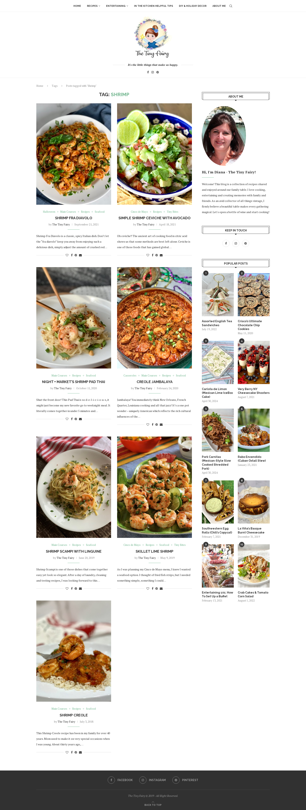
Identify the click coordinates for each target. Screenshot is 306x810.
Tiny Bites (172, 211)
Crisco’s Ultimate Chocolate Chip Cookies (250, 324)
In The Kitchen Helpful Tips (153, 6)
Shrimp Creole (74, 715)
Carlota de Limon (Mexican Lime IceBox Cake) (217, 392)
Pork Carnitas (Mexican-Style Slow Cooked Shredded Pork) (216, 462)
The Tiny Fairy (61, 224)
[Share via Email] (80, 255)
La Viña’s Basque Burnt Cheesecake (251, 530)
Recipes (92, 6)
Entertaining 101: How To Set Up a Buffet (217, 594)
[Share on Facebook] (72, 255)
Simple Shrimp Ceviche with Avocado (154, 218)
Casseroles (129, 375)
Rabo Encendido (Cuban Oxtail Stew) (252, 458)
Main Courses (68, 211)
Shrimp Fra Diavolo (73, 218)
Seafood (100, 211)
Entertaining (115, 6)
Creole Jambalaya (155, 382)
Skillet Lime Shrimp (154, 551)
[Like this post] (67, 255)
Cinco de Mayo (139, 211)
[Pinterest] (157, 73)
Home (77, 6)
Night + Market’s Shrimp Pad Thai (73, 382)
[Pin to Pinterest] (76, 255)
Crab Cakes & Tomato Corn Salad (253, 594)
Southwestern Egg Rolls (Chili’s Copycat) (217, 530)
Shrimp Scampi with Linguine (74, 551)
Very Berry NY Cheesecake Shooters (253, 390)
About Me (219, 6)
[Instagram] (152, 73)
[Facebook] (148, 73)
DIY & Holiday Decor (192, 6)
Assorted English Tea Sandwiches (217, 323)
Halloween (49, 211)
